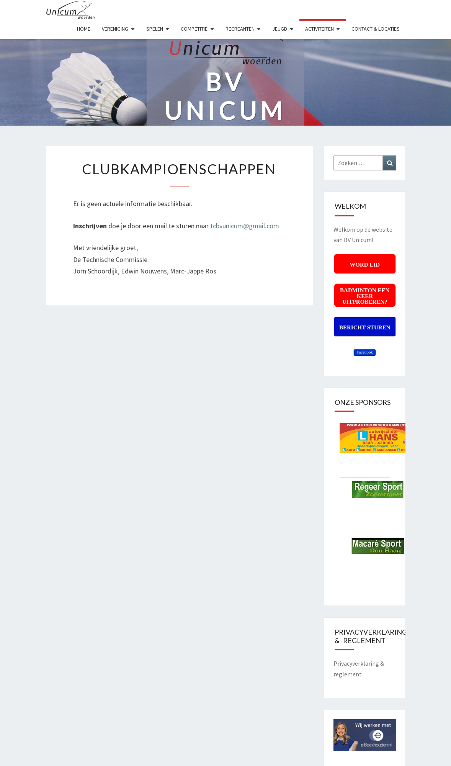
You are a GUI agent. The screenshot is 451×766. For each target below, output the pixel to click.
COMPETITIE (194, 28)
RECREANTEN (240, 28)
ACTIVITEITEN (319, 28)
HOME (83, 28)
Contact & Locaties (375, 28)
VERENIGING (115, 28)
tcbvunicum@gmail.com (244, 225)
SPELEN (154, 28)
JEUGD (279, 28)
